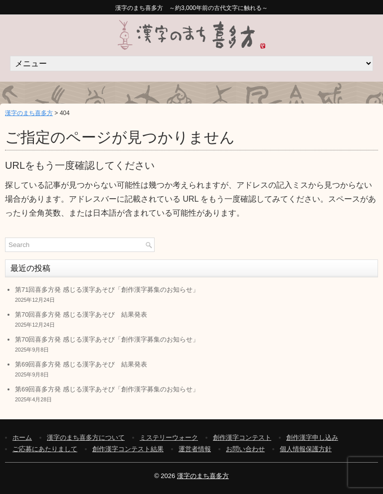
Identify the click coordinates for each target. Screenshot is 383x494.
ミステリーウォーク (169, 437)
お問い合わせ (245, 449)
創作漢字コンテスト (242, 437)
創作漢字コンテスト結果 (128, 449)
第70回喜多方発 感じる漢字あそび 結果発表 (81, 314)
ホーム (22, 437)
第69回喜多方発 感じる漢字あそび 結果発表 (81, 364)
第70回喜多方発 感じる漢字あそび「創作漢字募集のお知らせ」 (107, 339)
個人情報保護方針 (306, 449)
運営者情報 (195, 449)
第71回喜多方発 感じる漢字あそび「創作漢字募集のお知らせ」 (107, 289)
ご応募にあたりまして (44, 449)
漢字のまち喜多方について (86, 437)
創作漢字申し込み (312, 437)
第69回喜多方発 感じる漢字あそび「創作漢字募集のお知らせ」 (107, 389)
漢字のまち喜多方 (29, 113)
